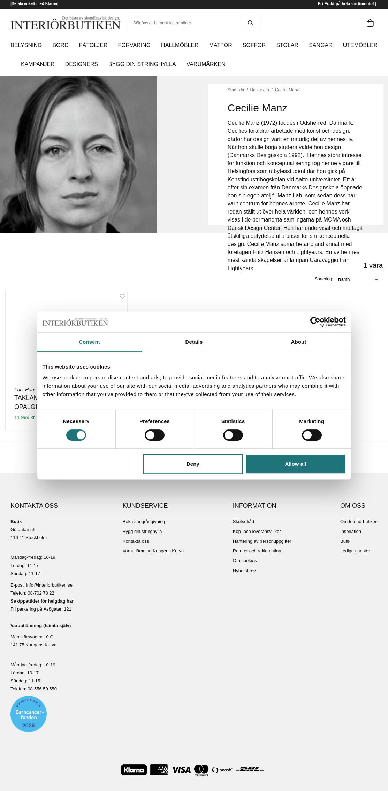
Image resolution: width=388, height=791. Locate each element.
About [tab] (298, 342)
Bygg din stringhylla (142, 531)
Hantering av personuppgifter (262, 541)
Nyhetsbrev (244, 570)
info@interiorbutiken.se (49, 585)
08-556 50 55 (41, 688)
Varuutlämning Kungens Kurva (153, 550)
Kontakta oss (136, 541)
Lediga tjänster (355, 550)
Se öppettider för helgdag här (42, 601)
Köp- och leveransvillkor (257, 531)
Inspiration (350, 531)
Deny (193, 464)
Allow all (295, 464)
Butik (345, 541)
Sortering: (324, 279)
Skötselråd (243, 521)
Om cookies (245, 560)
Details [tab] (194, 342)
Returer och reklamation (257, 550)
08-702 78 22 (41, 593)
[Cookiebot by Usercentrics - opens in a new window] (315, 322)
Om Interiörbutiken (359, 521)
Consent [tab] (89, 342)
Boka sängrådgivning (144, 521)
